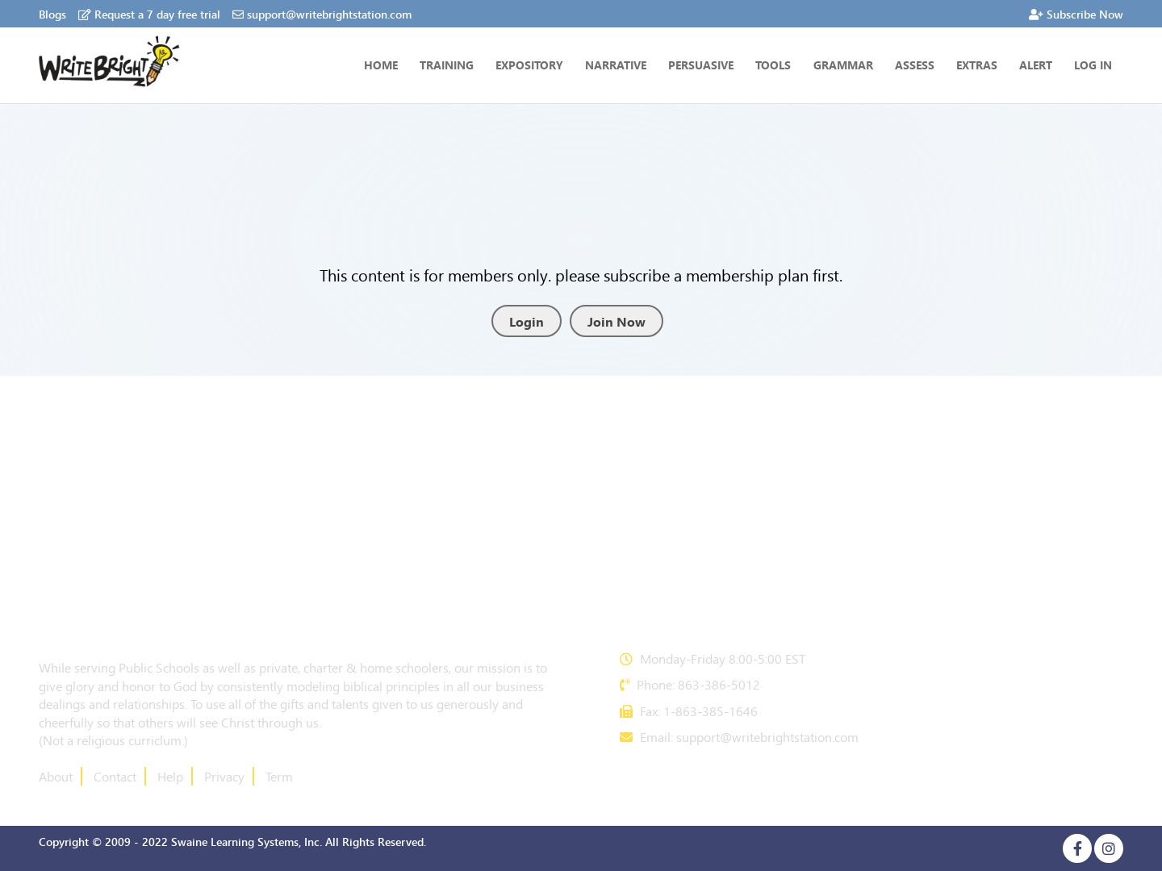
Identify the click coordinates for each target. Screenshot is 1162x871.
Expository (529, 64)
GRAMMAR (843, 64)
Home (381, 64)
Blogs (52, 13)
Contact (115, 776)
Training (447, 64)
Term (279, 776)
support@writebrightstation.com (322, 13)
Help (170, 776)
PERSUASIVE (701, 64)
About (56, 776)
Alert (1035, 64)
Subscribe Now (1076, 13)
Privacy (224, 776)
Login (526, 321)
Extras (976, 64)
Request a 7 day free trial (149, 13)
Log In (1093, 64)
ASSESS (914, 64)
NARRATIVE (615, 64)
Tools (773, 64)
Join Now (616, 321)
